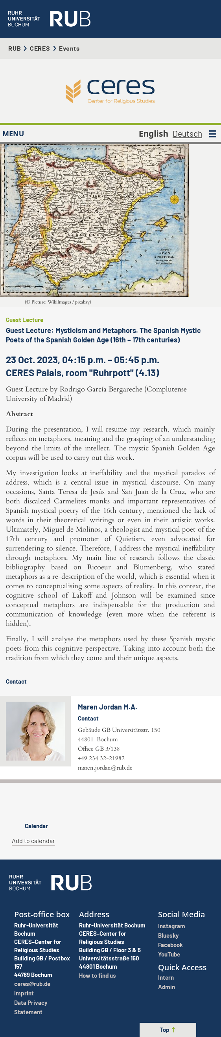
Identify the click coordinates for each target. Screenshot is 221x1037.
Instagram (171, 925)
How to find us (97, 975)
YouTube (169, 954)
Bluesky (168, 935)
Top (168, 1029)
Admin (166, 986)
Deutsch (187, 133)
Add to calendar (33, 840)
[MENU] (212, 133)
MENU (13, 133)
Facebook (170, 944)
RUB (14, 48)
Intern (166, 977)
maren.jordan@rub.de (105, 768)
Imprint (24, 993)
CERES (40, 48)
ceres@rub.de (32, 983)
